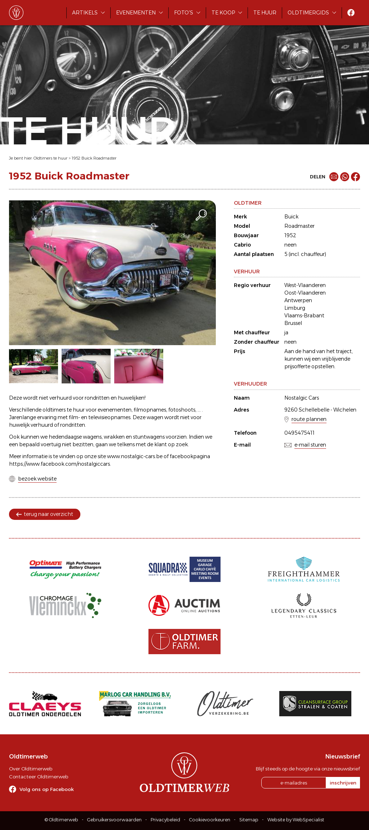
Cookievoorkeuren (209, 819)
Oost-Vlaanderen (305, 293)
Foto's (183, 12)
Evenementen (136, 12)
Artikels (85, 12)
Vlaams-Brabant (304, 315)
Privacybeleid (165, 819)
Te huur (264, 12)
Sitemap (248, 819)
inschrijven (343, 783)
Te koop (223, 12)
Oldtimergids (308, 12)
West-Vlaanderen (305, 285)
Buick (291, 216)
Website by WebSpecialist (295, 819)
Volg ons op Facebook (46, 789)
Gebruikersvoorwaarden (114, 819)
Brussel (293, 323)
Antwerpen (298, 300)
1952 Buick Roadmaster (94, 158)
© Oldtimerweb (61, 819)
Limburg (294, 308)
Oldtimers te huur (50, 158)
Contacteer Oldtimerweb (38, 776)
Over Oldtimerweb (30, 769)
